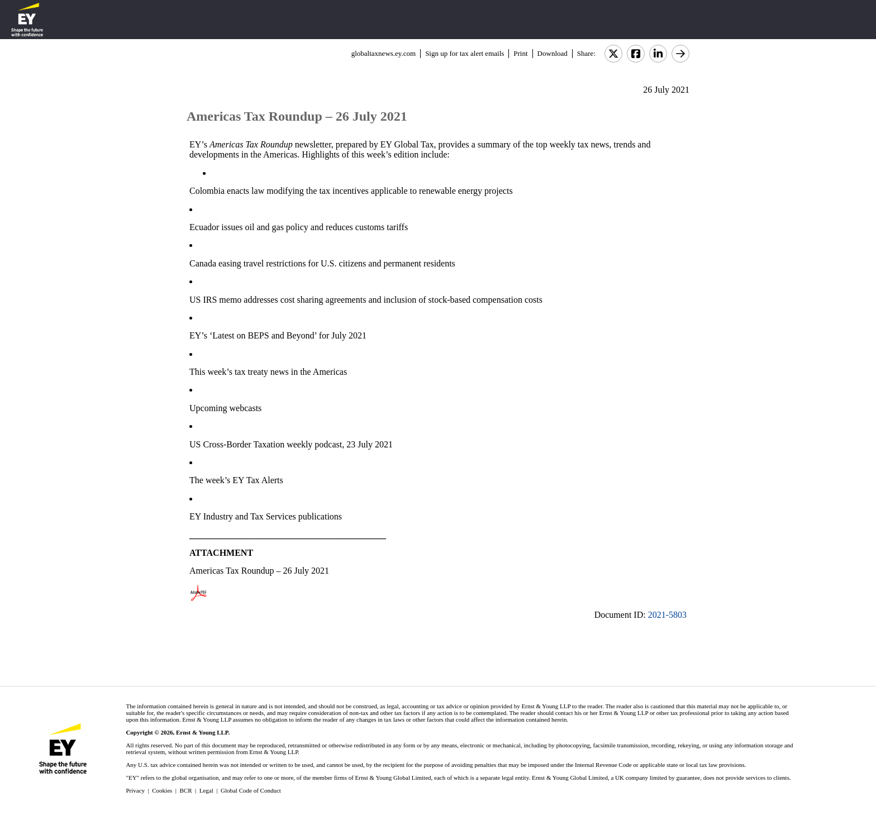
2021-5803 (667, 614)
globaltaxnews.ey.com (383, 53)
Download (552, 53)
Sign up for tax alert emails (464, 53)
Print (520, 53)
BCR (186, 790)
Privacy (135, 790)
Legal (206, 790)
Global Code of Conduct (251, 790)
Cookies (162, 790)
